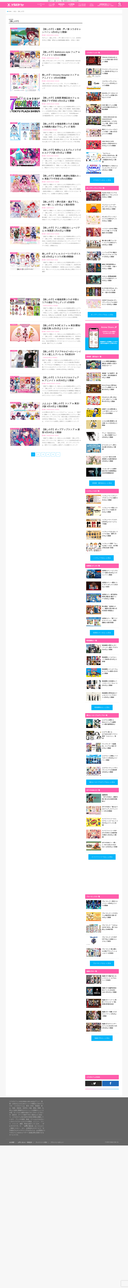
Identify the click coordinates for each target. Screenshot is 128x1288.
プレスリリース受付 (41, 1142)
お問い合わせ (28, 1126)
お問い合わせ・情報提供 (25, 1142)
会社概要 (11, 1142)
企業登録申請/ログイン (105, 5)
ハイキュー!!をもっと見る (102, 558)
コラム (92, 5)
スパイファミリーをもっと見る (102, 857)
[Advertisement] (45, 285)
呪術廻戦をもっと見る (102, 707)
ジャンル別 (51, 5)
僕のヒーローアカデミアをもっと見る (102, 782)
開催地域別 (61, 5)
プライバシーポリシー (57, 1142)
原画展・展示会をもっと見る (102, 483)
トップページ (40, 5)
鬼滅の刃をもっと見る (102, 1038)
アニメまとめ (82, 5)
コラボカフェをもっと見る (102, 180)
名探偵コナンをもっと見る (102, 632)
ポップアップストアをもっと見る (102, 314)
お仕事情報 (71, 5)
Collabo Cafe (15, 5)
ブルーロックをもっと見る (102, 963)
